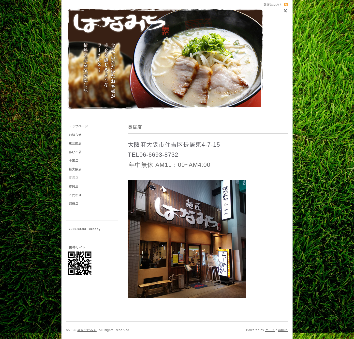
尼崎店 (73, 203)
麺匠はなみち (87, 330)
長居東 (192, 144)
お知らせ (75, 135)
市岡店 (73, 186)
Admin (283, 330)
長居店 (73, 178)
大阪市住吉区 (164, 144)
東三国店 (75, 143)
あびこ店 (75, 152)
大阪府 (137, 144)
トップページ (78, 126)
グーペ (270, 330)
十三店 (73, 160)
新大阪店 (75, 169)
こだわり (75, 195)
